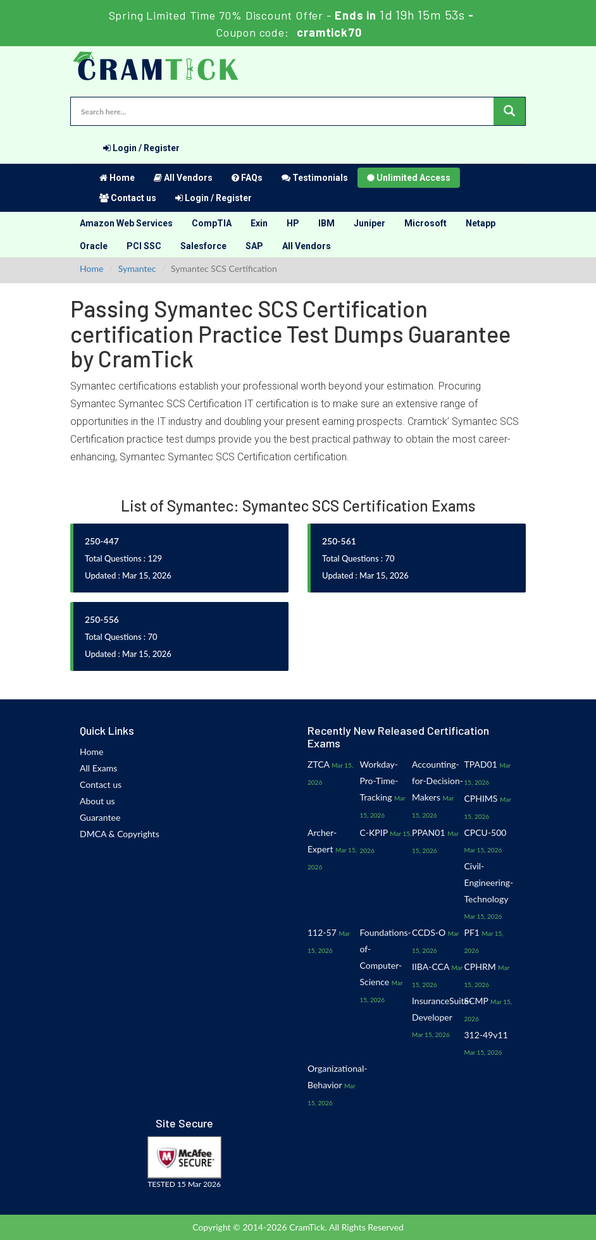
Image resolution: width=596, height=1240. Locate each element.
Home (117, 178)
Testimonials (315, 178)
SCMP (476, 1000)
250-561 (339, 541)
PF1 (472, 932)
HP (293, 223)
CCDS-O (428, 932)
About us (97, 800)
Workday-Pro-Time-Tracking (379, 780)
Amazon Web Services (126, 223)
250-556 (102, 619)
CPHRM (480, 966)
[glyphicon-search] (509, 111)
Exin (259, 223)
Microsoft (425, 223)
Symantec (137, 268)
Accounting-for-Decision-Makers (437, 780)
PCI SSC (144, 246)
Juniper (369, 223)
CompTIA (212, 223)
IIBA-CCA (430, 966)
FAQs (247, 178)
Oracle (94, 246)
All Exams (98, 768)
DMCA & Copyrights (119, 833)
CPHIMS (481, 798)
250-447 (102, 541)
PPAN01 (428, 832)
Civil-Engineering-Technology (489, 882)
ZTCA (318, 764)
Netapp (480, 223)
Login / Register (141, 148)
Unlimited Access (408, 178)
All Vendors (183, 178)
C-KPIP (374, 832)
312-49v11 (486, 1034)
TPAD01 (480, 764)
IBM (326, 223)
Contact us (127, 198)
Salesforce (203, 246)
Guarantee (100, 817)
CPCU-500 (485, 832)
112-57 (322, 932)
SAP (254, 246)
